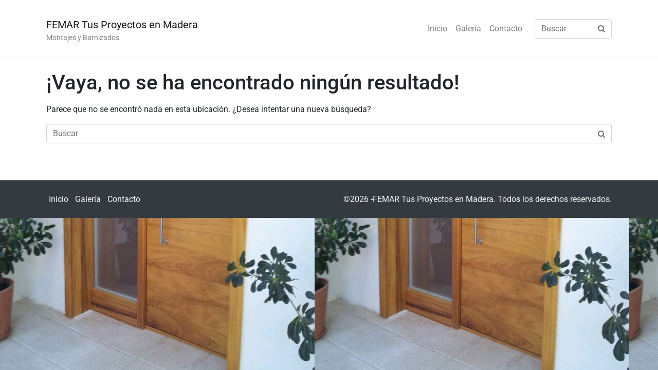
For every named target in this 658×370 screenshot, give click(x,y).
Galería (468, 28)
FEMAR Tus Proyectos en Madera (122, 24)
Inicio (437, 28)
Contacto (505, 28)
